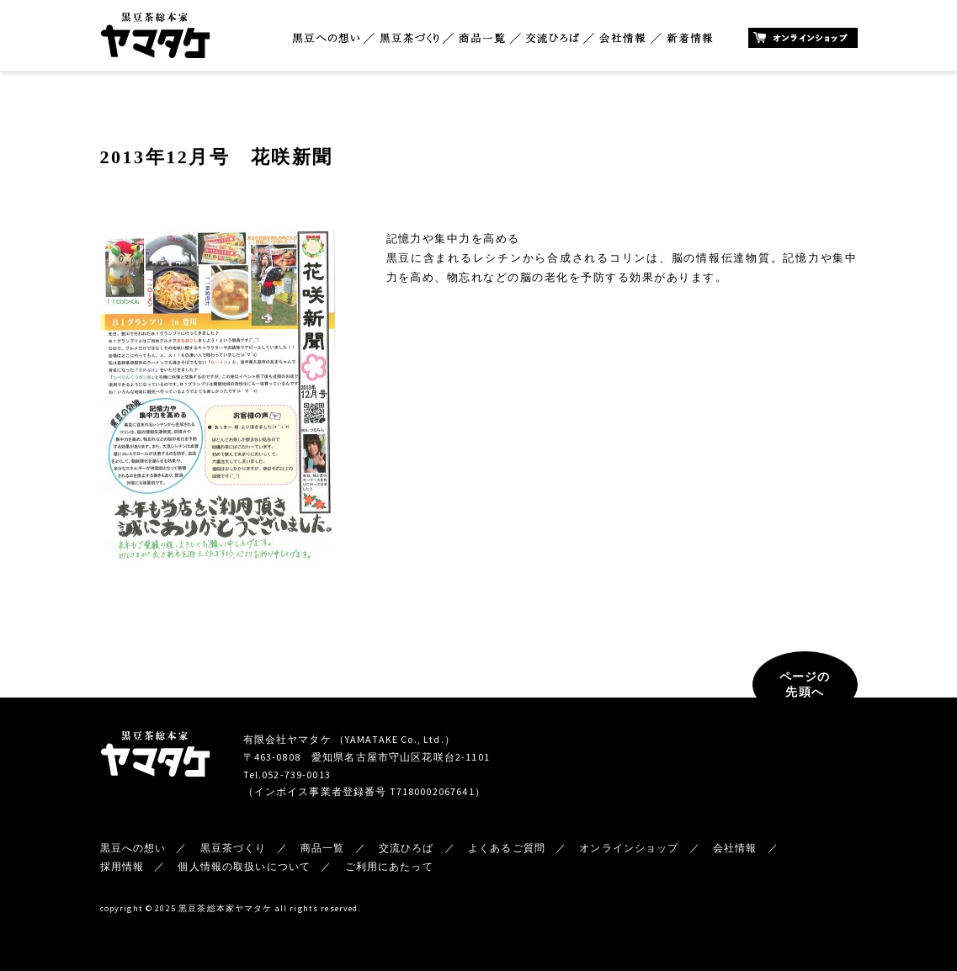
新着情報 (690, 38)
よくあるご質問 (506, 847)
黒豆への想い (325, 38)
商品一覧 (482, 38)
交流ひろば (552, 38)
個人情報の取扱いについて (244, 866)
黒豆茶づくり (409, 38)
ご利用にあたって (389, 866)
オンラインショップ (803, 38)
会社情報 (622, 38)
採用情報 (122, 866)
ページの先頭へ (805, 684)
